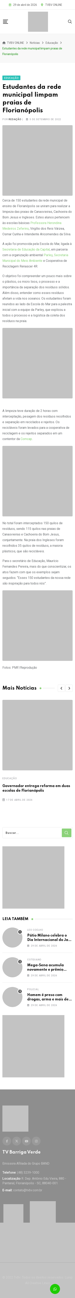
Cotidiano (34, 959)
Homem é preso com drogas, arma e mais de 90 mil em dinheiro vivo (48, 999)
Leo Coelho (35, 929)
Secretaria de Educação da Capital (26, 249)
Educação (9, 778)
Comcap (26, 439)
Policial (33, 989)
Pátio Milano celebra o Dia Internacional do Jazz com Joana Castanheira (49, 940)
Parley (48, 255)
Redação (15, 119)
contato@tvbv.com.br (27, 1190)
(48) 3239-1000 (28, 1172)
